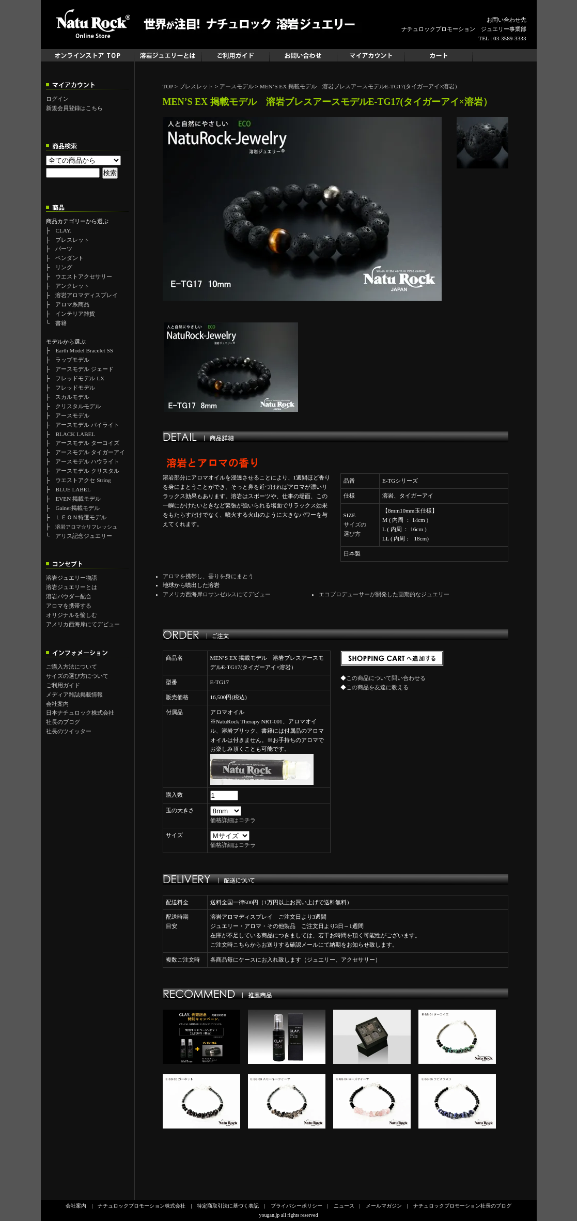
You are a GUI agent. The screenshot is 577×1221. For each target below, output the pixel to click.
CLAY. (63, 230)
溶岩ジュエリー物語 (71, 578)
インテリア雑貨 (75, 314)
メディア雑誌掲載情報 (74, 694)
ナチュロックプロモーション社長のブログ (462, 1206)
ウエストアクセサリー (83, 276)
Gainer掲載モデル (77, 508)
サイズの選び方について (77, 676)
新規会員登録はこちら (74, 108)
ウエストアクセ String (83, 480)
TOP (168, 86)
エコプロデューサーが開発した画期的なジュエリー (384, 594)
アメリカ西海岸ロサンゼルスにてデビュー (217, 594)
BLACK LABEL (75, 434)
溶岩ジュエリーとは (71, 587)
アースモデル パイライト (87, 425)
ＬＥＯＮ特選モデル (80, 517)
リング (63, 267)
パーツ (63, 248)
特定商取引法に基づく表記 (228, 1206)
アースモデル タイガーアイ (90, 452)
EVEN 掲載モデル (78, 499)
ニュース (344, 1206)
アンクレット (72, 286)
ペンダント (69, 258)
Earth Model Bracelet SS (84, 350)
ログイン (57, 99)
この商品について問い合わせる (386, 678)
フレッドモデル (75, 387)
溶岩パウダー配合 (68, 596)
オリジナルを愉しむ (71, 615)
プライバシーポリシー (296, 1206)
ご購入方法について (71, 666)
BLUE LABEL (72, 489)
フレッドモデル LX (79, 378)
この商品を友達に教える (377, 687)
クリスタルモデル (78, 406)
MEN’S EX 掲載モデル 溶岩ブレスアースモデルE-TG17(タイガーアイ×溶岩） (360, 86)
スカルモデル (72, 397)
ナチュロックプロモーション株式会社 (141, 1206)
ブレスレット (72, 240)
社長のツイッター (68, 731)
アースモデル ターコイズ (87, 443)
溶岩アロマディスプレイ (86, 295)
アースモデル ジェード (84, 369)
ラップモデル (72, 360)
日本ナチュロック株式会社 (80, 712)
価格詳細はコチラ (233, 820)
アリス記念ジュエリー (83, 536)
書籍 (61, 323)
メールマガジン (384, 1206)
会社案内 (57, 704)
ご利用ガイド (63, 685)
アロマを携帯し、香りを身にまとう (208, 576)
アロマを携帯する (68, 605)
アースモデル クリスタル (87, 471)
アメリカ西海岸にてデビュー (83, 624)
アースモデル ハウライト (87, 461)
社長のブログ (63, 722)
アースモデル (72, 415)
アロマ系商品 (72, 304)
